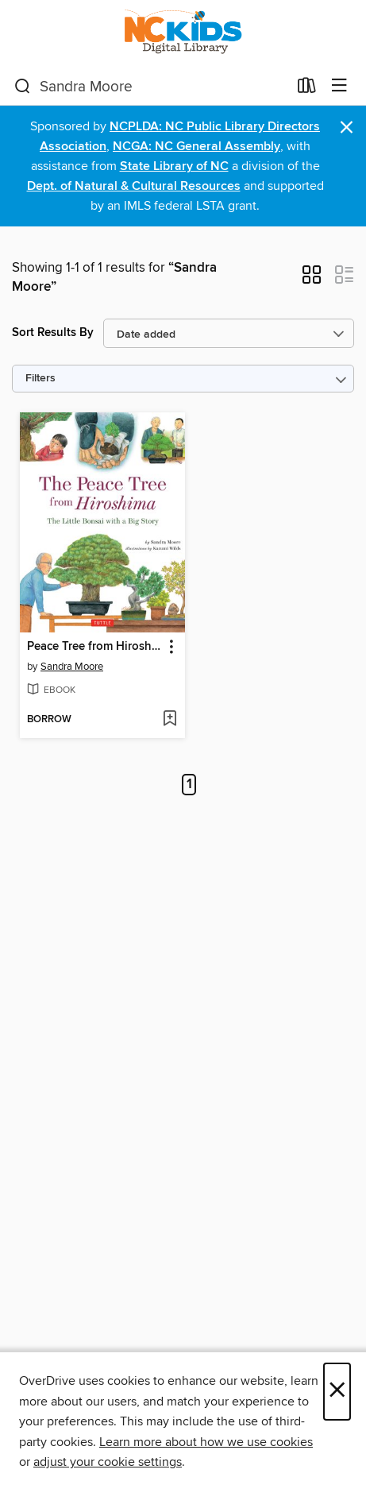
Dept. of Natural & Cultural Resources (134, 186)
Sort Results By (53, 332)
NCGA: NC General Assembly (196, 146)
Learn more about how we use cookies (206, 1442)
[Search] (22, 86)
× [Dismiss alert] (346, 127)
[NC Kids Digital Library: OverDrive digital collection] (183, 34)
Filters (40, 378)
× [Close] (337, 1391)
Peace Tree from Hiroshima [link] (95, 647)
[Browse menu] (339, 86)
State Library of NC (174, 166)
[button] (312, 280)
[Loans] (307, 89)
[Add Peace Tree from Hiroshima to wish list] (169, 720)
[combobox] (150, 87)
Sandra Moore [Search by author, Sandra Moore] (71, 666)
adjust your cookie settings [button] (107, 1462)
